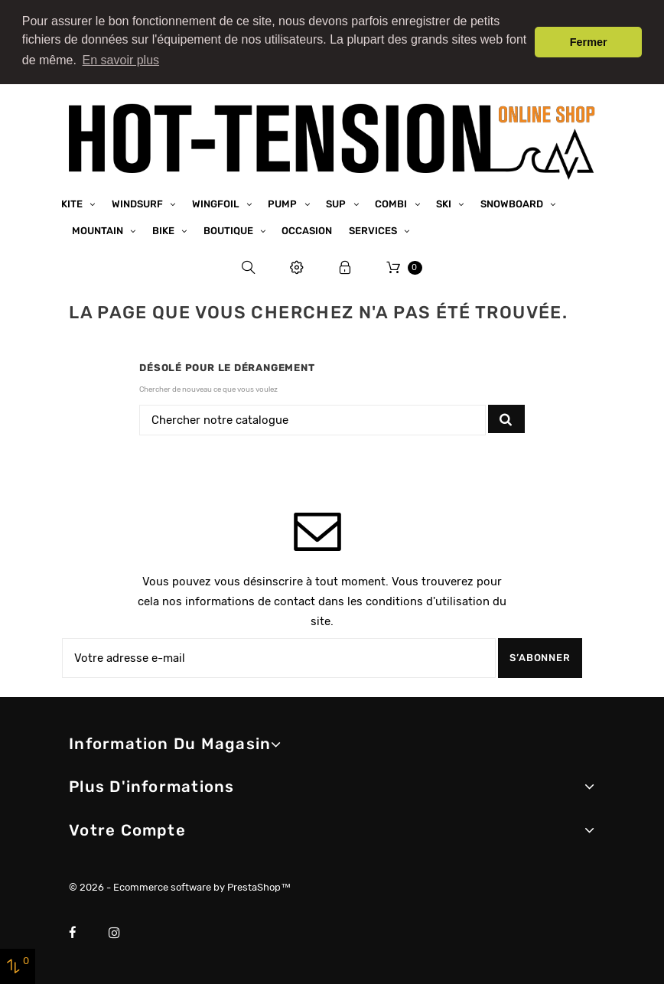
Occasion (307, 230)
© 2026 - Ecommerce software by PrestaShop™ (180, 887)
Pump (283, 203)
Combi (392, 203)
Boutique (229, 230)
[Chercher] (312, 419)
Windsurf (138, 203)
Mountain (98, 230)
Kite (73, 203)
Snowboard (512, 203)
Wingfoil (217, 203)
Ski (445, 203)
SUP (337, 203)
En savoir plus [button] (121, 60)
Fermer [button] (588, 42)
